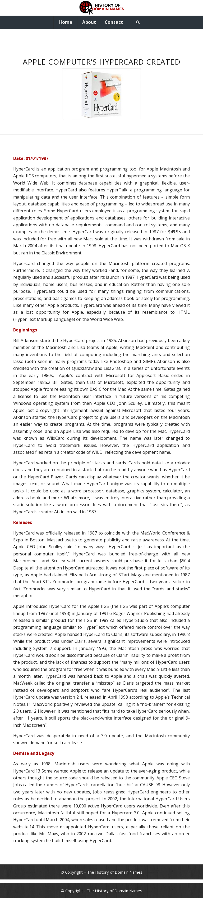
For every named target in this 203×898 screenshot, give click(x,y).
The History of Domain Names (114, 872)
